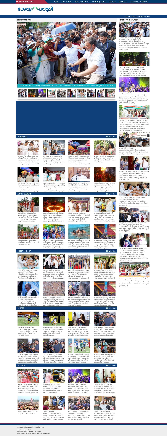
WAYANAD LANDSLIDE (139, 2)
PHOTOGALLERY (25, 2)
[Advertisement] (66, 117)
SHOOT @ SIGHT (98, 2)
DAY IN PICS (66, 2)
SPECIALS (123, 2)
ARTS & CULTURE (82, 2)
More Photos (111, 137)
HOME (56, 2)
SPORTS (112, 2)
